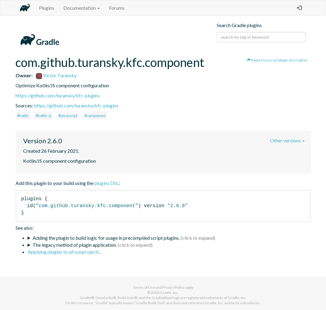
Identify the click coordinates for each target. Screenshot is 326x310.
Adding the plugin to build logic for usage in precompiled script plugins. (106, 238)
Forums (116, 8)
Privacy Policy (173, 287)
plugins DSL (106, 183)
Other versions (287, 140)
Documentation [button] (81, 8)
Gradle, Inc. (169, 292)
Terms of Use (144, 287)
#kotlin (23, 115)
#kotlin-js (43, 115)
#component (95, 115)
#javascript (67, 115)
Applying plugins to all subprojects (64, 252)
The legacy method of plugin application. (75, 245)
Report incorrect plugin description (277, 60)
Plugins (46, 8)
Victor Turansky (56, 75)
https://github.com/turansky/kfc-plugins (58, 95)
